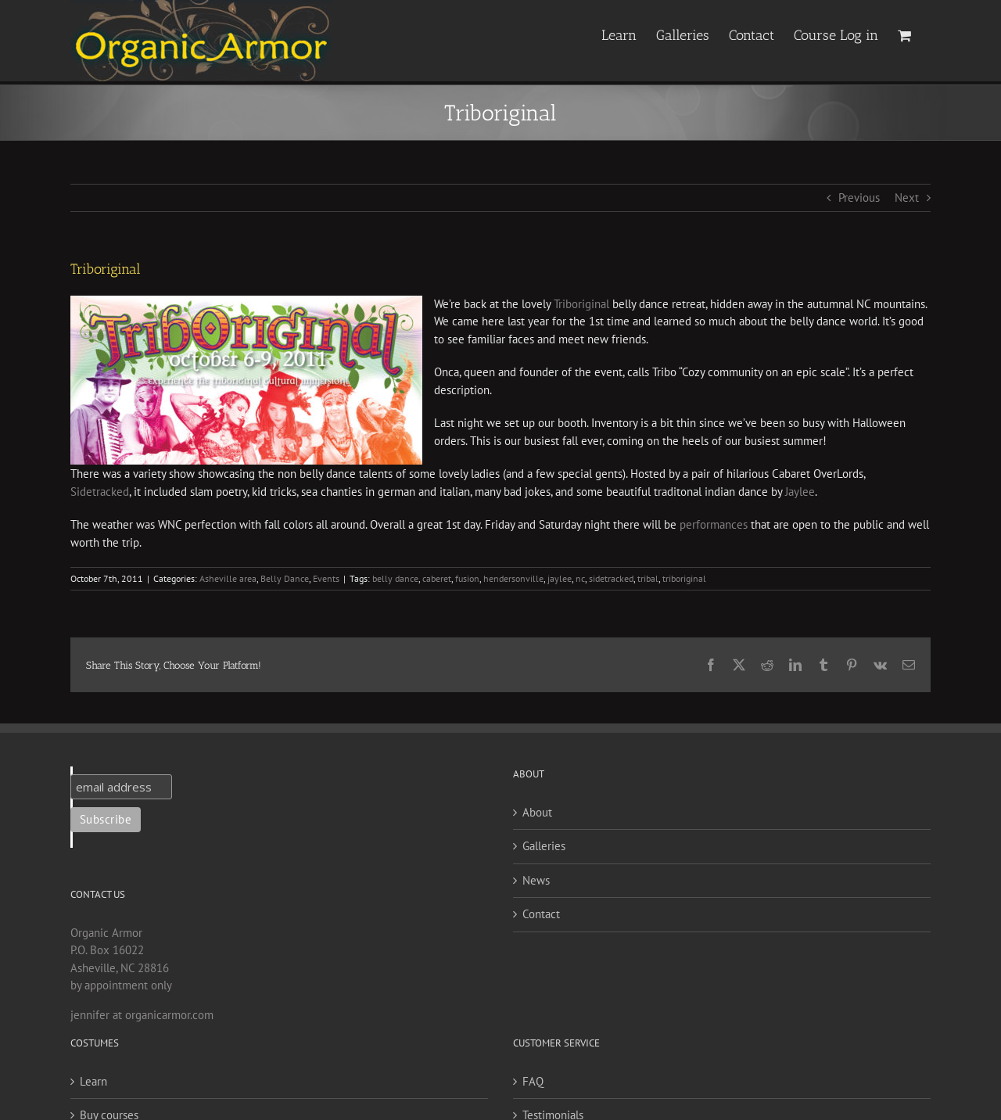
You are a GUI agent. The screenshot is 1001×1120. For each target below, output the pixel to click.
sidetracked (611, 578)
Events (326, 578)
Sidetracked (99, 491)
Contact (541, 913)
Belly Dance (284, 578)
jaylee (559, 578)
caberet (436, 578)
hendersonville (513, 578)
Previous (859, 197)
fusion (467, 578)
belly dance (395, 578)
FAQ (533, 1081)
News (536, 880)
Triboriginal (581, 303)
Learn (93, 1081)
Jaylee (800, 491)
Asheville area (228, 578)
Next (907, 197)
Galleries (543, 845)
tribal (647, 578)
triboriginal (684, 578)
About (537, 812)
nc (580, 578)
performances (714, 524)
